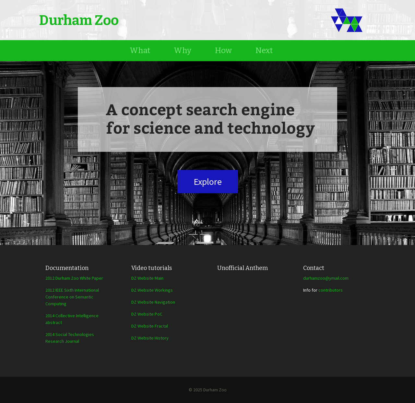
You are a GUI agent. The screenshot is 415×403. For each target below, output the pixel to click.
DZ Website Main (147, 278)
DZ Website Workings (152, 290)
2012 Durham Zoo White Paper (74, 278)
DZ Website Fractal (149, 326)
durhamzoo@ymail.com (326, 278)
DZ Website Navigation (153, 302)
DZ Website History (150, 338)
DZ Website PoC (146, 314)
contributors (330, 290)
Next (264, 50)
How (223, 50)
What (140, 50)
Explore (208, 181)
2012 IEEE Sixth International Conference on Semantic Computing (72, 297)
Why (182, 50)
